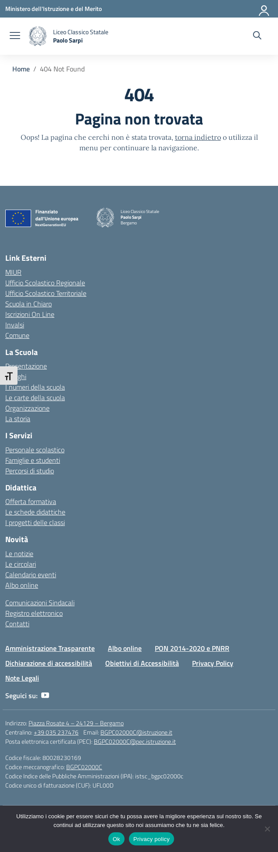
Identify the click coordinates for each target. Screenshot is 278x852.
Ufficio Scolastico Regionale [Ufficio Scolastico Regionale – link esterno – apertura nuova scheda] (45, 282)
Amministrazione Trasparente (50, 648)
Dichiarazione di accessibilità (48, 663)
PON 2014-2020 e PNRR (192, 648)
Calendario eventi (30, 574)
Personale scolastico (34, 449)
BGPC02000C (84, 766)
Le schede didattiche (35, 512)
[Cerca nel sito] (257, 36)
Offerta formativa (30, 501)
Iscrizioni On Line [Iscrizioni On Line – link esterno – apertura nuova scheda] (29, 314)
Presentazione (26, 366)
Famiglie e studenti (32, 460)
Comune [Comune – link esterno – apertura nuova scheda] (17, 335)
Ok (116, 839)
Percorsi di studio (29, 470)
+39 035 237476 (56, 732)
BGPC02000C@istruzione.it (136, 732)
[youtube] (45, 695)
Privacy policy (151, 839)
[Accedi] (264, 8)
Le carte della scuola (35, 397)
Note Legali (22, 678)
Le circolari (20, 564)
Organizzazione (27, 408)
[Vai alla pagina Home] (21, 69)
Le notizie (19, 553)
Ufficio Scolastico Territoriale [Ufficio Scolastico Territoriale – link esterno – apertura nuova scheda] (45, 293)
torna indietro (198, 137)
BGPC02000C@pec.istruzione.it (135, 741)
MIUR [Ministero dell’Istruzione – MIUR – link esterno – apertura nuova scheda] (13, 272)
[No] (267, 828)
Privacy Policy (212, 663)
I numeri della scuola (35, 387)
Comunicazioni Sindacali (40, 602)
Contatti (17, 623)
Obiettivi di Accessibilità (142, 663)
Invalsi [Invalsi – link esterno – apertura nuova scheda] (14, 325)
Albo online (21, 585)
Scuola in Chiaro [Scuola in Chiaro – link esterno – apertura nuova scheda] (28, 303)
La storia (17, 418)
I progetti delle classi (35, 522)
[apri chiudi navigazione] (15, 36)
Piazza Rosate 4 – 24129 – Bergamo (76, 723)
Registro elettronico (34, 613)
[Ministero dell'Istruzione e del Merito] (53, 8)
